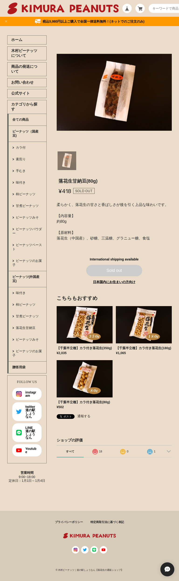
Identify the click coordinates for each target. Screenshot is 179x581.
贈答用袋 (18, 367)
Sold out (114, 270)
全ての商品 (20, 119)
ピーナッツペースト (27, 247)
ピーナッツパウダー (27, 231)
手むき (21, 171)
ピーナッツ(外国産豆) (26, 279)
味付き (21, 182)
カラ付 (21, 147)
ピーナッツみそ (27, 217)
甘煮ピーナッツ (27, 206)
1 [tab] (67, 160)
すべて (70, 451)
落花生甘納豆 (25, 328)
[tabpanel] (114, 92)
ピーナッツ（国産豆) (25, 133)
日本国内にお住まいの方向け (114, 282)
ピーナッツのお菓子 (27, 263)
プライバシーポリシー (69, 522)
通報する (83, 416)
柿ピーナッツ (25, 194)
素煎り (21, 159)
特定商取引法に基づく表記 (107, 522)
